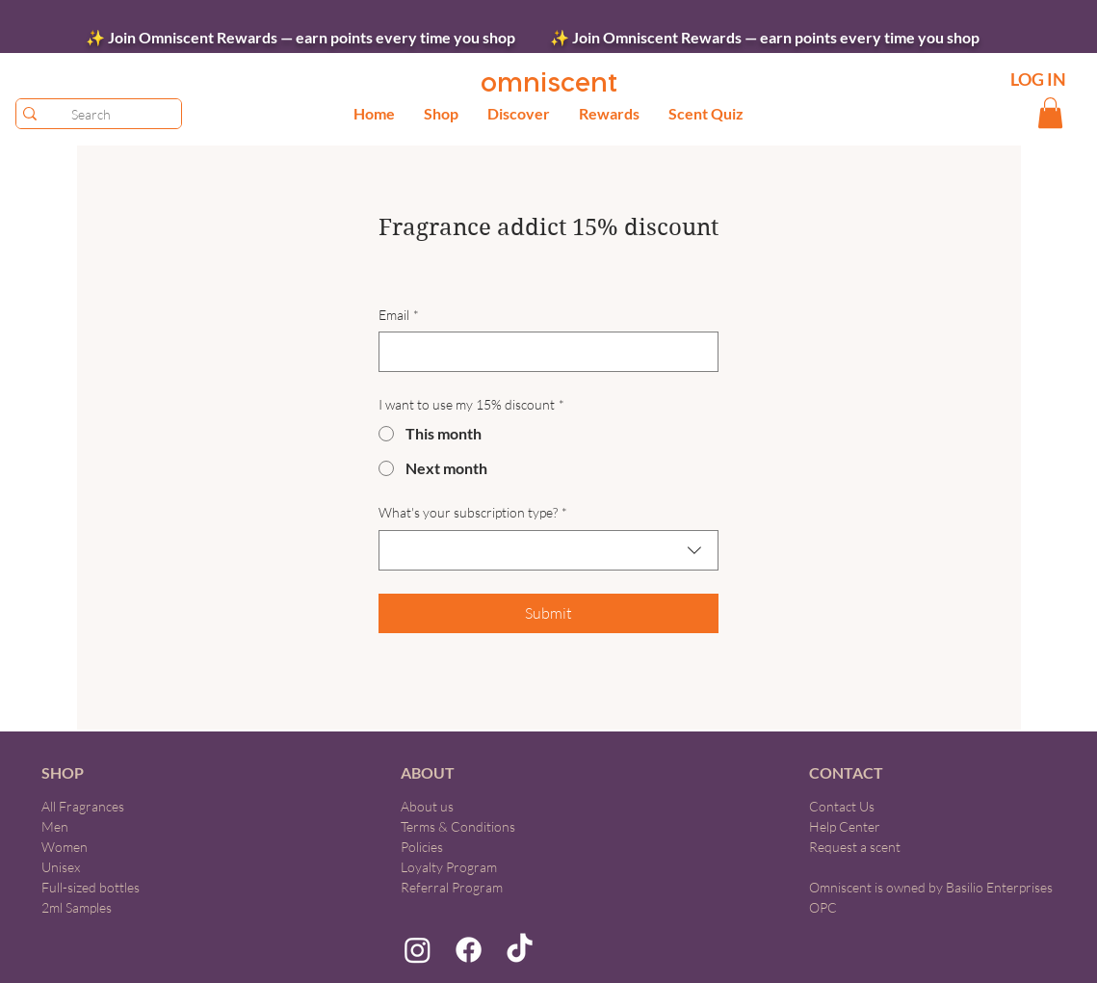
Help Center (844, 826)
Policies (422, 846)
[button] (441, 113)
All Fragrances (82, 806)
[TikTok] (519, 950)
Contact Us (842, 806)
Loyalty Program (449, 867)
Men (54, 826)
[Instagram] (417, 950)
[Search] (91, 114)
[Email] (542, 351)
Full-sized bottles (90, 887)
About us (427, 806)
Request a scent (855, 846)
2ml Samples (76, 907)
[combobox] (548, 550)
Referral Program (452, 887)
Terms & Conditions (458, 826)
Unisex (60, 867)
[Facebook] (468, 950)
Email (399, 315)
